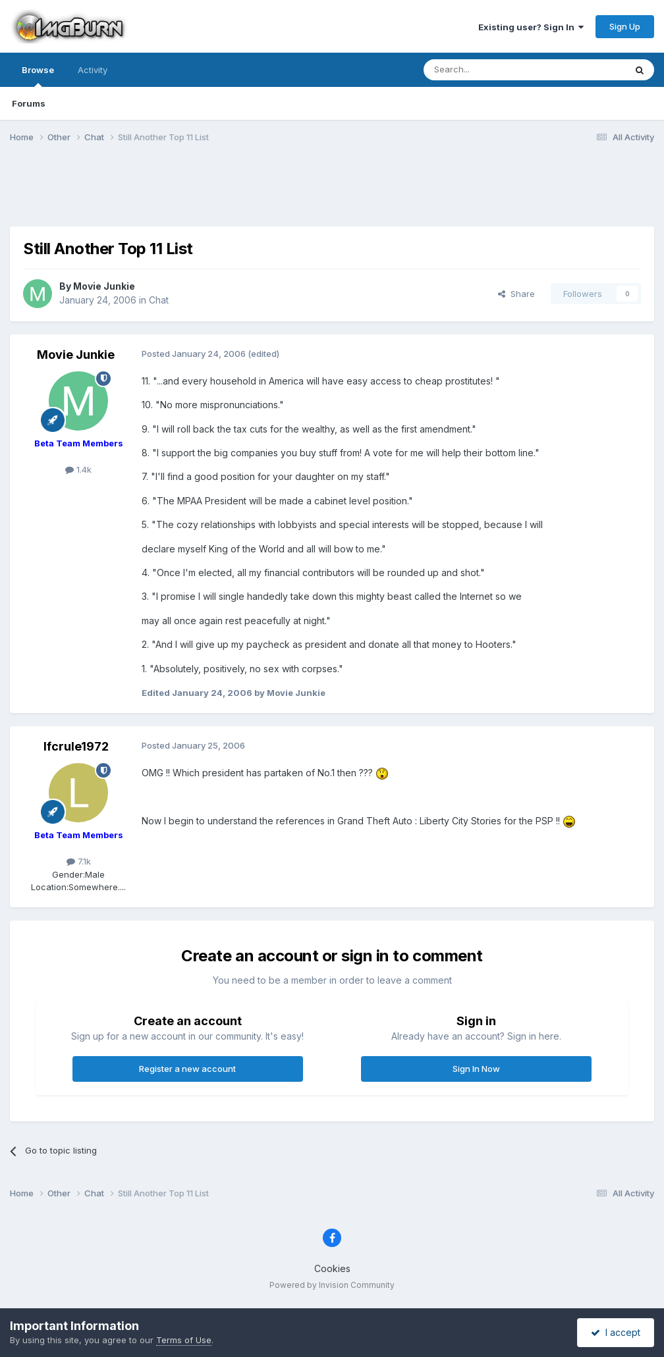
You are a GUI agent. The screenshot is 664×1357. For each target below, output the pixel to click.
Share (516, 293)
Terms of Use (183, 1340)
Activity (92, 70)
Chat (159, 300)
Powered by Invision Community (332, 1285)
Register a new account (187, 1068)
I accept (615, 1332)
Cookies (332, 1268)
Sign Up (624, 26)
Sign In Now (476, 1068)
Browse (38, 76)
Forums (28, 103)
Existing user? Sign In (531, 27)
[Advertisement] (332, 193)
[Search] (491, 69)
